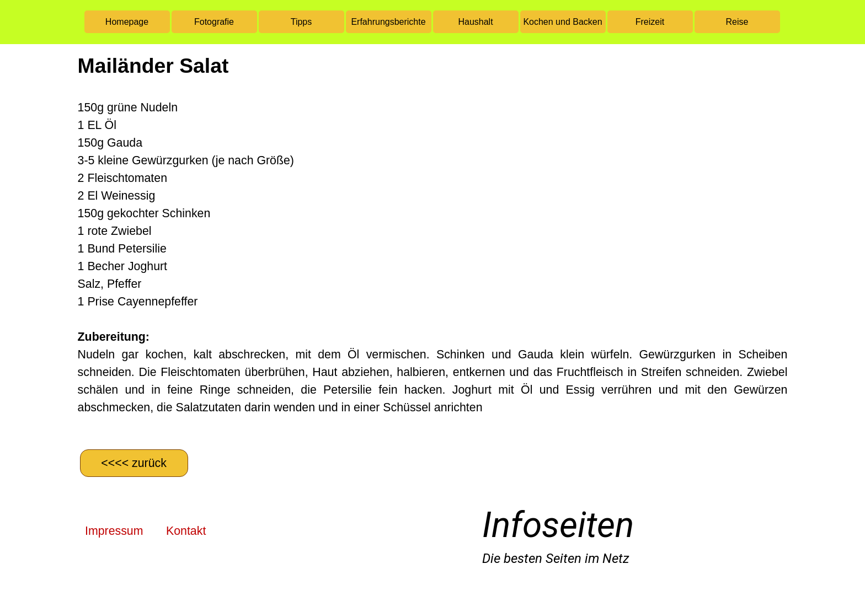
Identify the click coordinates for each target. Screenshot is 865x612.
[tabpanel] (433, 245)
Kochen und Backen (562, 21)
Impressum (114, 531)
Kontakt (186, 531)
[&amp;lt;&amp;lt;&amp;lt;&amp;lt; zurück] (134, 463)
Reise (737, 21)
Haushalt (475, 21)
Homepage (126, 21)
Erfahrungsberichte (388, 21)
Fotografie (214, 21)
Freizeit (650, 21)
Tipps (301, 21)
